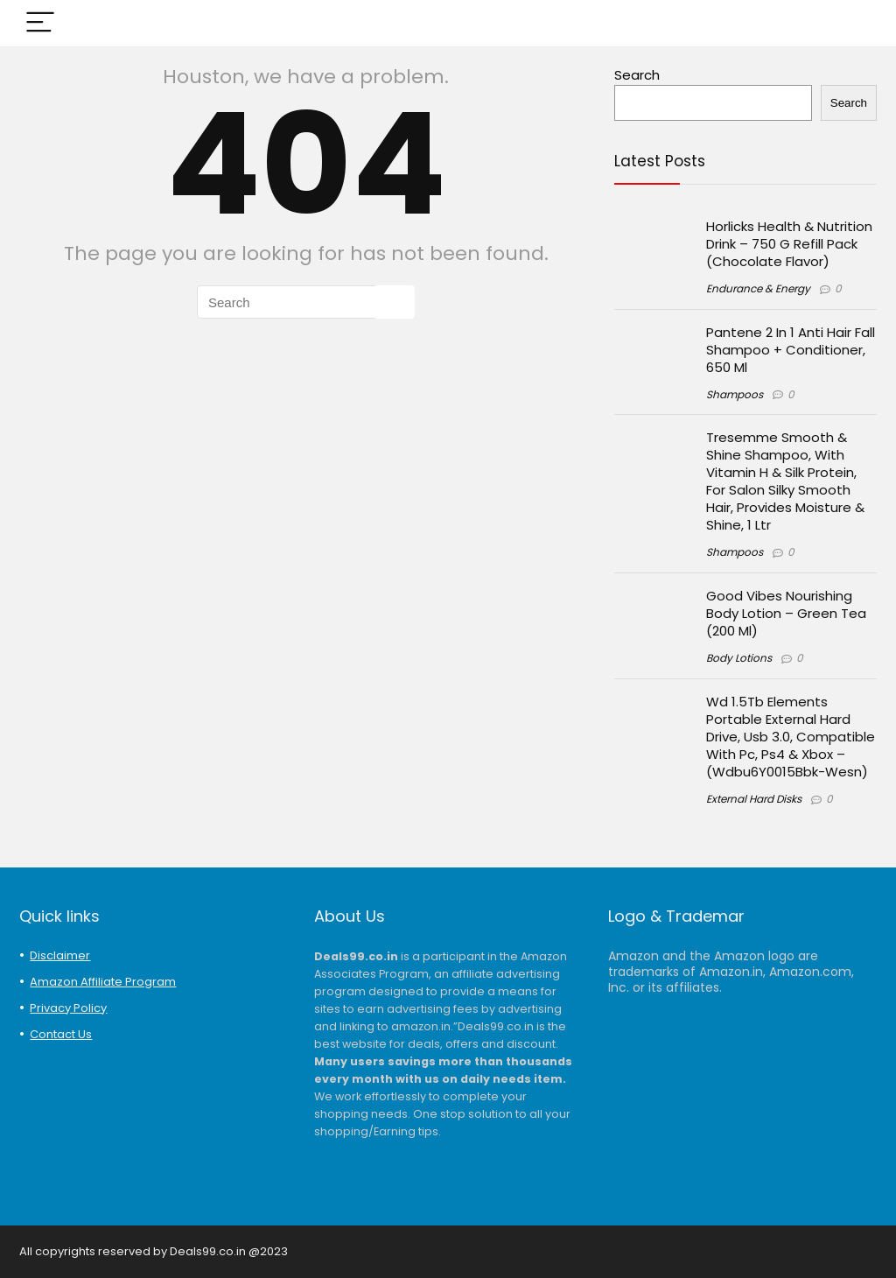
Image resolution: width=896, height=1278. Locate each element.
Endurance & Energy (758, 288)
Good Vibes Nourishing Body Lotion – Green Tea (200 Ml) (786, 613)
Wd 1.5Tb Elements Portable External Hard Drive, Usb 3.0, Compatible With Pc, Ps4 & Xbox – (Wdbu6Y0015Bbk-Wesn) (790, 736)
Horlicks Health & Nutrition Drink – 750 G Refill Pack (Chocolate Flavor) (789, 243)
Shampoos (734, 394)
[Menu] (40, 23)
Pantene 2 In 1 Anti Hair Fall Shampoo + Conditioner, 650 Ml (790, 349)
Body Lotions (739, 657)
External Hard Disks (754, 798)
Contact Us (61, 1034)
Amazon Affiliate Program (103, 981)
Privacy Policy (68, 1008)
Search (637, 75)
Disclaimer (60, 955)
